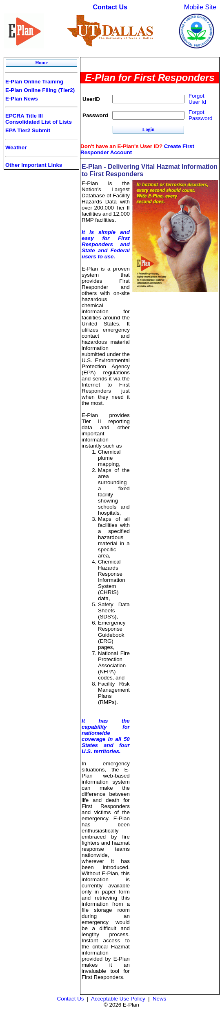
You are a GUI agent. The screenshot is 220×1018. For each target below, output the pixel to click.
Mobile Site (200, 7)
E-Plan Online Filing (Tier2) (40, 90)
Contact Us (110, 7)
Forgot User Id (197, 99)
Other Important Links (33, 165)
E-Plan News (21, 99)
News (159, 999)
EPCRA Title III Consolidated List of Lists (38, 119)
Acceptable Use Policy (118, 999)
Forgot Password (201, 115)
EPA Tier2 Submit (27, 130)
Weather (16, 147)
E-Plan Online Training (34, 82)
